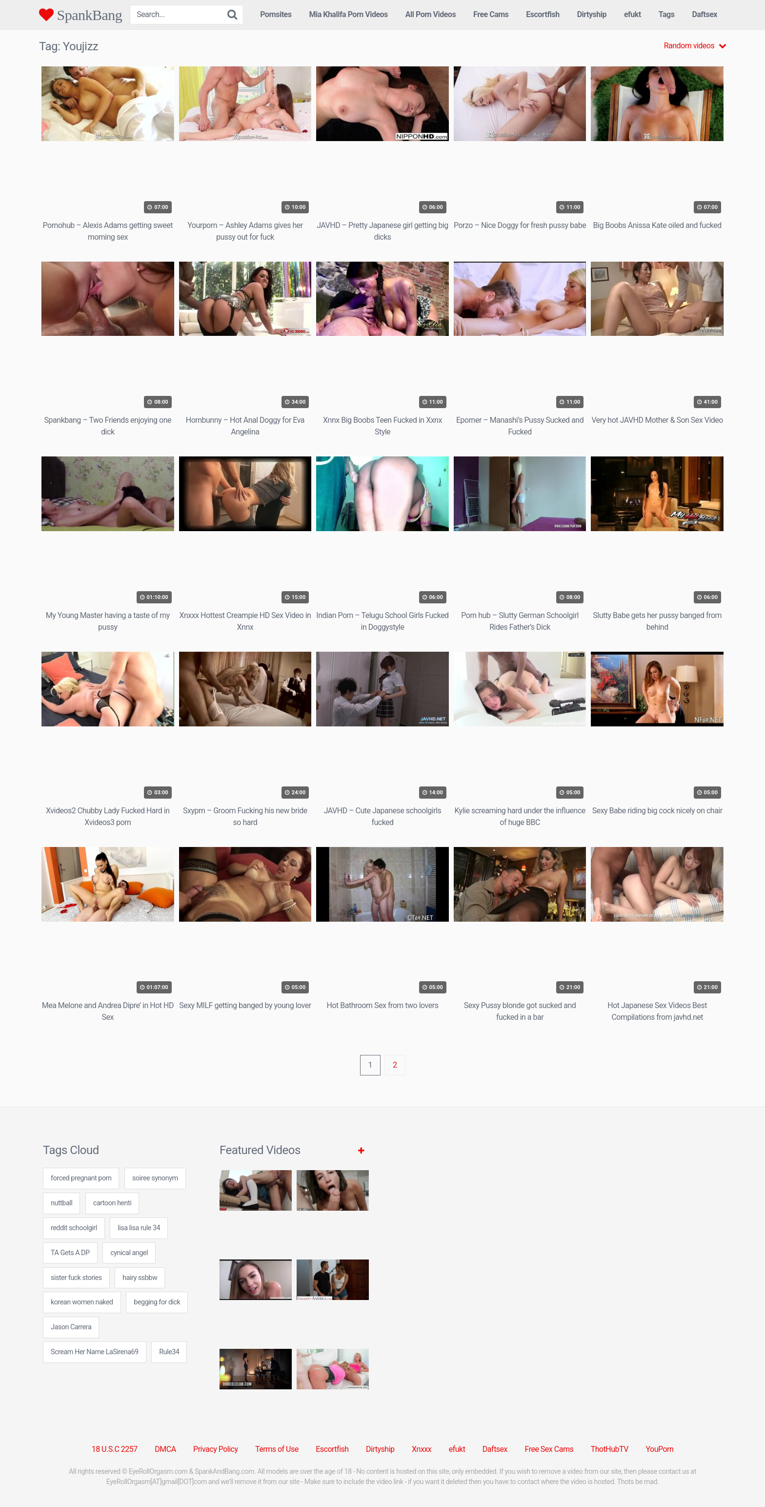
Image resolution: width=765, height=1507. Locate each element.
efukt (632, 14)
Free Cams (490, 14)
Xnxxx (421, 1449)
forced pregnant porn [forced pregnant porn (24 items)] (81, 1178)
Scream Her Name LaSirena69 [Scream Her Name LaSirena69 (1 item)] (95, 1352)
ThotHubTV (609, 1449)
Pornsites (275, 14)
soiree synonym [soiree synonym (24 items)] (155, 1178)
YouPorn (659, 1449)
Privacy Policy (215, 1449)
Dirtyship (591, 14)
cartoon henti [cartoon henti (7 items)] (112, 1203)
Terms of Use (277, 1449)
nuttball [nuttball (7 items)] (61, 1203)
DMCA (165, 1449)
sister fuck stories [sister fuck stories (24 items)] (76, 1278)
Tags (667, 14)
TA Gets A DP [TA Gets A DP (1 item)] (70, 1253)
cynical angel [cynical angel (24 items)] (129, 1253)
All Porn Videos (430, 14)
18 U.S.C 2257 (115, 1449)
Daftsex (704, 14)
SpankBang (80, 14)
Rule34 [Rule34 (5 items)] (169, 1352)
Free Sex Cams (549, 1449)
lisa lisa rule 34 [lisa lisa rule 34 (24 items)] (139, 1228)
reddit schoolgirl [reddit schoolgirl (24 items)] (74, 1228)
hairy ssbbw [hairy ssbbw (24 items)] (139, 1278)
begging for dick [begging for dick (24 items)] (157, 1302)
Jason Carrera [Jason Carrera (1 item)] (71, 1327)
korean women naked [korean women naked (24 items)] (82, 1302)
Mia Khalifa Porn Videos (348, 14)
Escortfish (542, 14)
